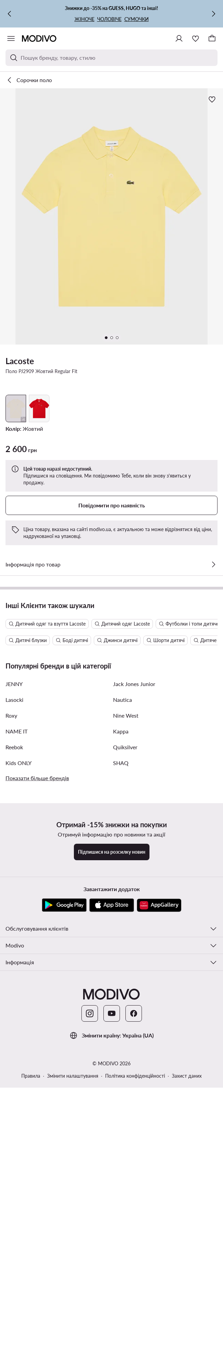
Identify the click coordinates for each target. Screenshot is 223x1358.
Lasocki (14, 1019)
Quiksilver (125, 1066)
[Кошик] (212, 38)
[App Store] (111, 1225)
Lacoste (19, 361)
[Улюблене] (195, 38)
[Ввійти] (179, 38)
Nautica (122, 1019)
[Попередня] (9, 13)
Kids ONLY (18, 1082)
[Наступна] (213, 13)
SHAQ (121, 1082)
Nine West (125, 1035)
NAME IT (16, 1050)
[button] (111, 216)
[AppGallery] (159, 1225)
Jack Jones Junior (134, 1003)
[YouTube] (111, 1333)
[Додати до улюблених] (212, 99)
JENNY (14, 1003)
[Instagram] (89, 1333)
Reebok (14, 1066)
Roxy (11, 1035)
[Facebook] (133, 1333)
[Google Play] (64, 1225)
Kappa (121, 1050)
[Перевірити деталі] (213, 564)
